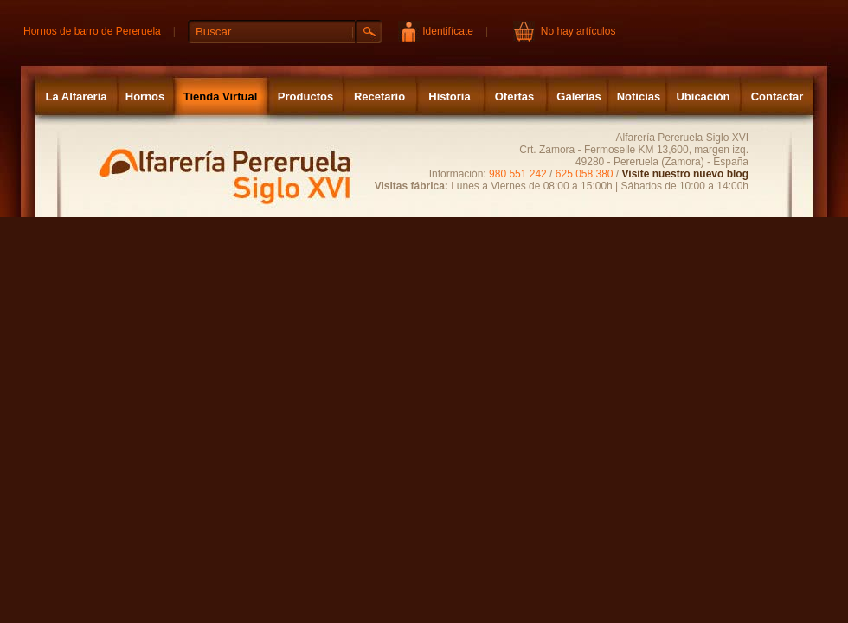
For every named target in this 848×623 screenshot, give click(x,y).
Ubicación (702, 96)
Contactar (777, 96)
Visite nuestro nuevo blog (685, 174)
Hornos (145, 96)
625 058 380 (585, 174)
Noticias (639, 96)
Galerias (578, 96)
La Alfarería (75, 96)
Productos (305, 96)
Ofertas (515, 96)
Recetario (379, 96)
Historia (449, 96)
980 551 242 (518, 174)
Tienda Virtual (220, 96)
